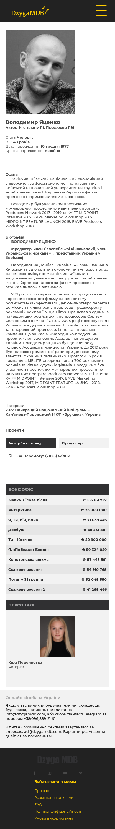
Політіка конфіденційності (57, 811)
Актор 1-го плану (25, 443)
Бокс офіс (20, 489)
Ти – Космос (20, 539)
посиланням (40, 736)
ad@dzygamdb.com (42, 731)
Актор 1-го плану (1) (25, 127)
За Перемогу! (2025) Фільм (43, 456)
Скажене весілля (25, 569)
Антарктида (20, 510)
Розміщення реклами (54, 798)
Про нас (41, 791)
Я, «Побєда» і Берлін (28, 549)
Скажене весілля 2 (26, 589)
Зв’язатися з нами (55, 781)
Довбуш (16, 529)
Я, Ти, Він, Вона (23, 519)
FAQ (38, 804)
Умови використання (53, 818)
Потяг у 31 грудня (25, 579)
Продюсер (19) (60, 127)
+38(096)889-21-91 (40, 718)
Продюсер (72, 443)
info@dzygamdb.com (25, 714)
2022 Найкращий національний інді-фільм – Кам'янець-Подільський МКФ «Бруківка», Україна (53, 412)
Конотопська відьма (28, 559)
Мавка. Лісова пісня (27, 500)
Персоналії (22, 605)
